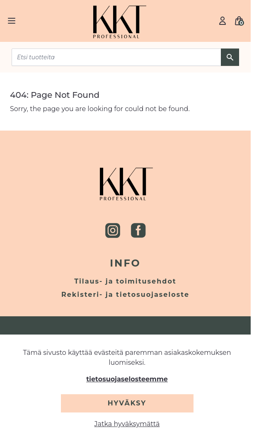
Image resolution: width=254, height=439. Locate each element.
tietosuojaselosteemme (127, 379)
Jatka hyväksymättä (127, 424)
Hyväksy (127, 403)
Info (125, 263)
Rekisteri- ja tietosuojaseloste (125, 294)
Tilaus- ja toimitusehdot (125, 281)
